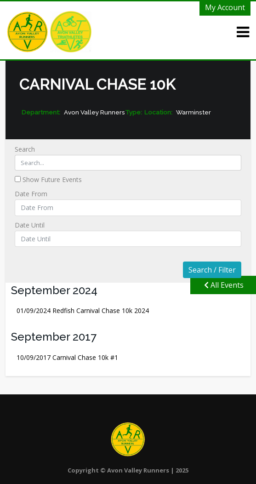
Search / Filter (212, 270)
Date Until (128, 234)
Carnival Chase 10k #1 (67, 357)
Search (128, 158)
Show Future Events (48, 179)
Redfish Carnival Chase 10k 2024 (83, 310)
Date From (128, 202)
